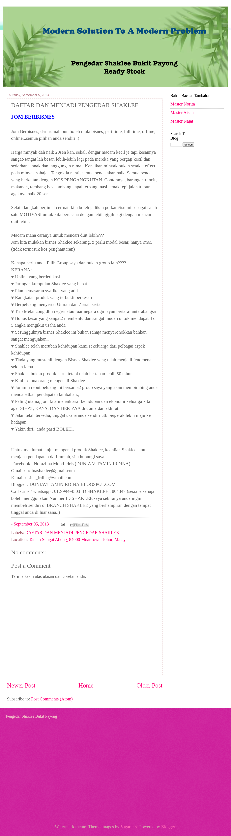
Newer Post (21, 685)
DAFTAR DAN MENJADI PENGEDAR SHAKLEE (72, 532)
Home (86, 685)
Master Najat (181, 121)
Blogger (168, 826)
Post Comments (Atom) (52, 698)
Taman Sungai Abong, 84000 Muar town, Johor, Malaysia (79, 539)
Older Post (149, 685)
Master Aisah (182, 112)
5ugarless (128, 826)
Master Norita (182, 104)
